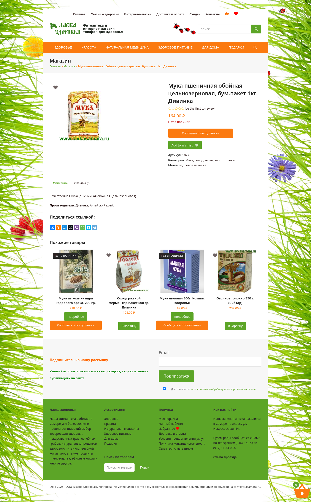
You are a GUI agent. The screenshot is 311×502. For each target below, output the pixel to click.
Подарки (110, 443)
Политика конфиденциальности (182, 443)
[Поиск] (256, 29)
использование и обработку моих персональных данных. (224, 389)
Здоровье (111, 419)
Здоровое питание (118, 433)
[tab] (60, 183)
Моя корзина (168, 419)
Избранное (169, 428)
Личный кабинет (171, 424)
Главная (55, 66)
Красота (110, 424)
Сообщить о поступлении (200, 133)
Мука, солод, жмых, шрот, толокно (211, 160)
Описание (60, 183)
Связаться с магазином (176, 448)
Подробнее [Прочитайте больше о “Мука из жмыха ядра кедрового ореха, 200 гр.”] (76, 317)
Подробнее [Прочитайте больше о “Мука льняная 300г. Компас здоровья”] (182, 317)
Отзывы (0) (82, 183)
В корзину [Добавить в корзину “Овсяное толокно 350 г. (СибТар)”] (235, 326)
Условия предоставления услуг (181, 438)
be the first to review (200, 108)
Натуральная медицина (121, 428)
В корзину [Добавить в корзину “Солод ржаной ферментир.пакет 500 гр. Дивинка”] (129, 326)
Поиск (144, 467)
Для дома (111, 438)
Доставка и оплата (172, 433)
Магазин (69, 66)
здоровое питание (192, 165)
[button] (255, 47)
